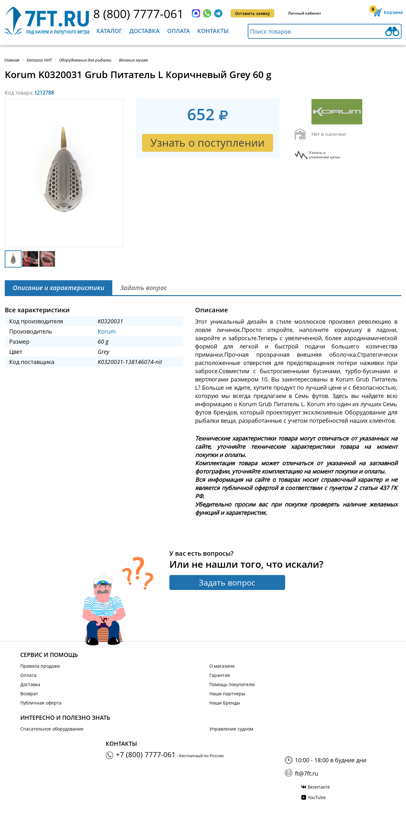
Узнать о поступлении (207, 143)
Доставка (144, 31)
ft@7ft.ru (306, 773)
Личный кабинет (304, 13)
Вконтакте (319, 786)
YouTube (317, 797)
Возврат (29, 694)
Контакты (213, 31)
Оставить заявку (252, 13)
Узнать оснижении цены (324, 154)
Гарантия (219, 675)
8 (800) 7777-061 (138, 13)
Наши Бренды (224, 703)
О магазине (222, 666)
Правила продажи (40, 666)
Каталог (109, 31)
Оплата (178, 31)
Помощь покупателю (232, 684)
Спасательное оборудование (51, 729)
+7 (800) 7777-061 (146, 754)
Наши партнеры (227, 694)
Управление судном (231, 729)
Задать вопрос (227, 582)
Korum (107, 331)
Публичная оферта (41, 703)
